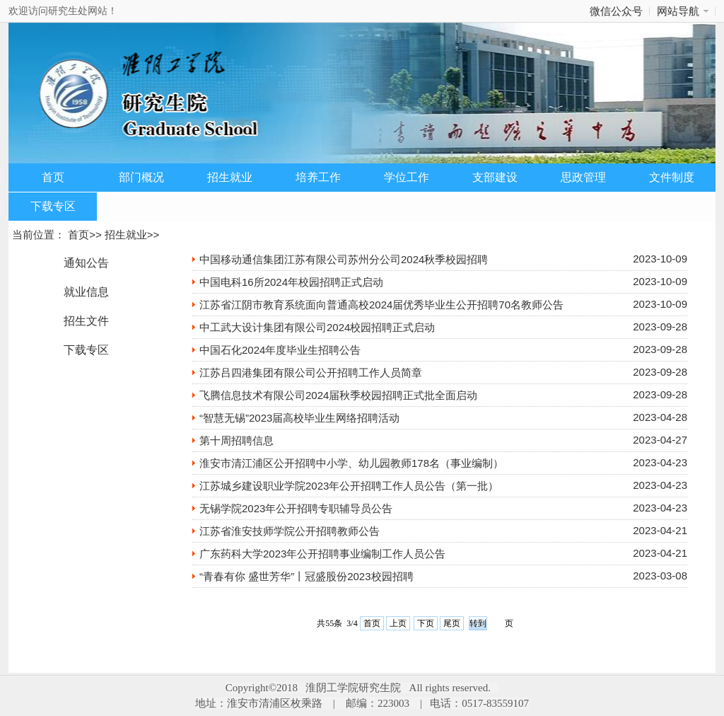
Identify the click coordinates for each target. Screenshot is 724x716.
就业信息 (86, 292)
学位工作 (406, 177)
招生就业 (229, 177)
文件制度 (671, 177)
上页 (398, 623)
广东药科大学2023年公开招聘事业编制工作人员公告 (322, 554)
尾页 (451, 623)
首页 (53, 177)
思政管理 (583, 177)
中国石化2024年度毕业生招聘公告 (280, 350)
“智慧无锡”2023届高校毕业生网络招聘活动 (299, 418)
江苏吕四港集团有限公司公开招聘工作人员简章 (310, 372)
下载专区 (53, 206)
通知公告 (86, 263)
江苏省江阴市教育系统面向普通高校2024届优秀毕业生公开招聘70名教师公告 (381, 305)
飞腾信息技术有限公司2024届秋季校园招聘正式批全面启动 (338, 395)
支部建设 (495, 177)
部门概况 (141, 177)
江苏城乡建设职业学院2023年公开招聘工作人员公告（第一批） (348, 486)
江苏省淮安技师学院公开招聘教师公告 (289, 531)
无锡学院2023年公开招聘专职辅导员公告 (295, 508)
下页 (425, 623)
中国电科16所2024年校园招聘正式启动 (291, 282)
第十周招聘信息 (236, 440)
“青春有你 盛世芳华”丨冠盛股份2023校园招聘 (306, 576)
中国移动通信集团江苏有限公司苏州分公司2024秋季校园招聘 (343, 259)
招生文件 (86, 321)
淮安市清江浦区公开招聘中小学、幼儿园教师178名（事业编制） (351, 463)
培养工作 (318, 177)
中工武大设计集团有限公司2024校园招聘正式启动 (317, 327)
